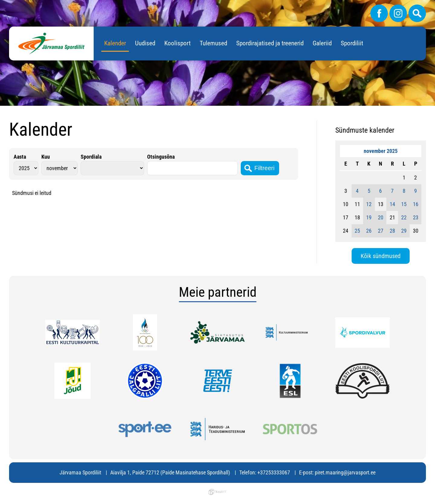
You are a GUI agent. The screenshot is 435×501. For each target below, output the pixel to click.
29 (404, 231)
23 (415, 217)
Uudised (145, 43)
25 (357, 231)
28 (392, 231)
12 (369, 204)
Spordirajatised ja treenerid (270, 43)
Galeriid (322, 43)
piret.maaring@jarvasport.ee (345, 472)
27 (380, 231)
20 (380, 217)
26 (369, 231)
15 (404, 204)
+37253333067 (273, 472)
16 (415, 204)
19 (369, 217)
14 (392, 204)
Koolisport (177, 43)
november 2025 (381, 151)
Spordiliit (352, 43)
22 (404, 217)
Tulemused (213, 43)
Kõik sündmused (381, 256)
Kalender (115, 43)
